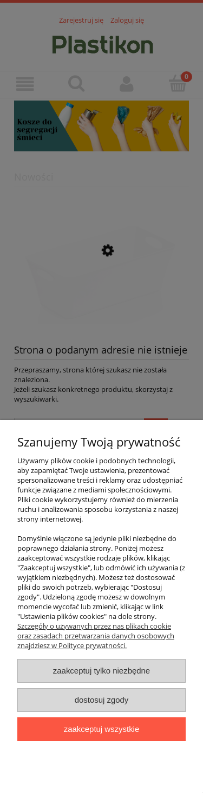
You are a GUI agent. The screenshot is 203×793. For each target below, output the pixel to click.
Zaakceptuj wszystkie (101, 729)
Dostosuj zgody (102, 699)
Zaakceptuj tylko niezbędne (101, 670)
